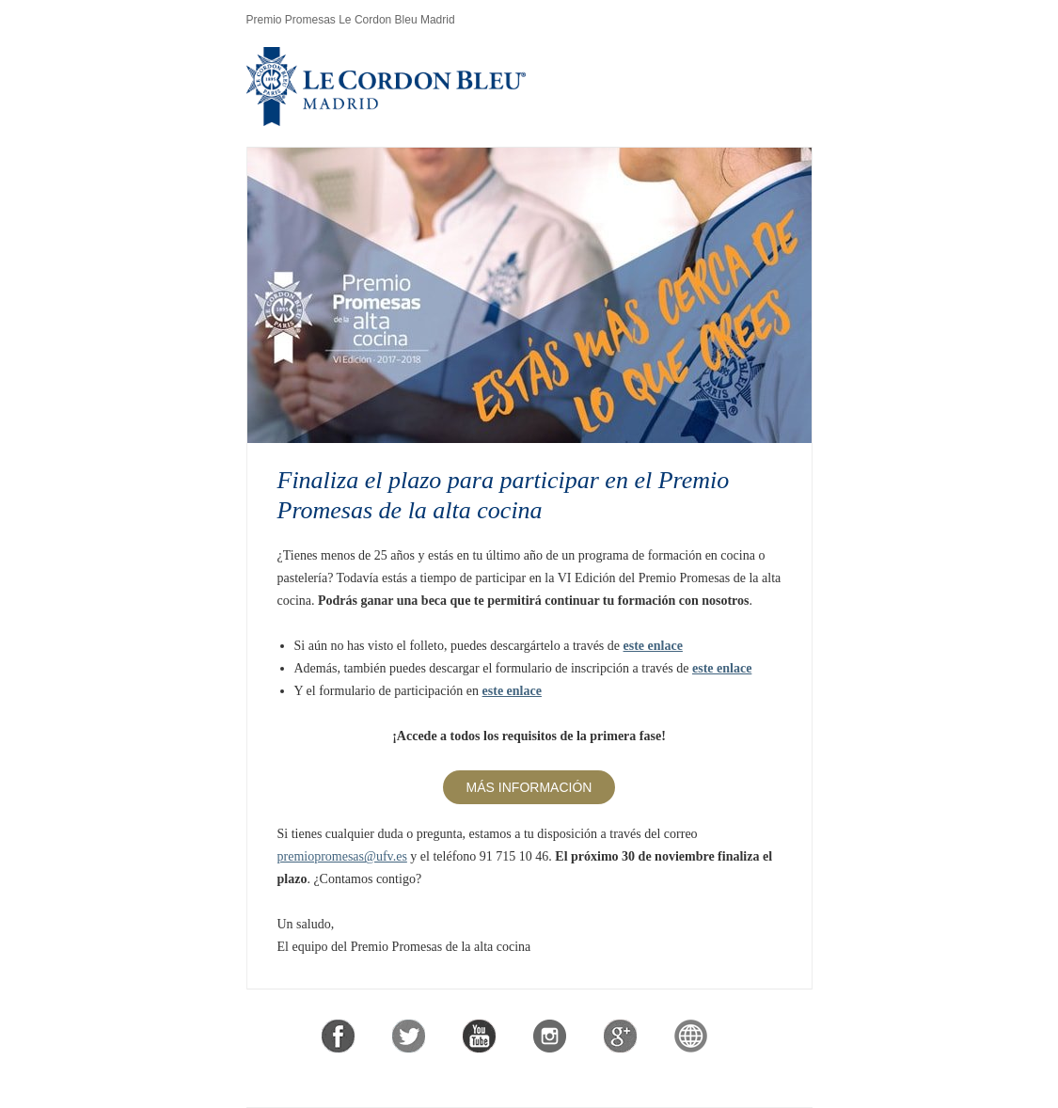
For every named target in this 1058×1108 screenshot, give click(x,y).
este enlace (653, 646)
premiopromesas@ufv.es (342, 856)
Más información (529, 787)
